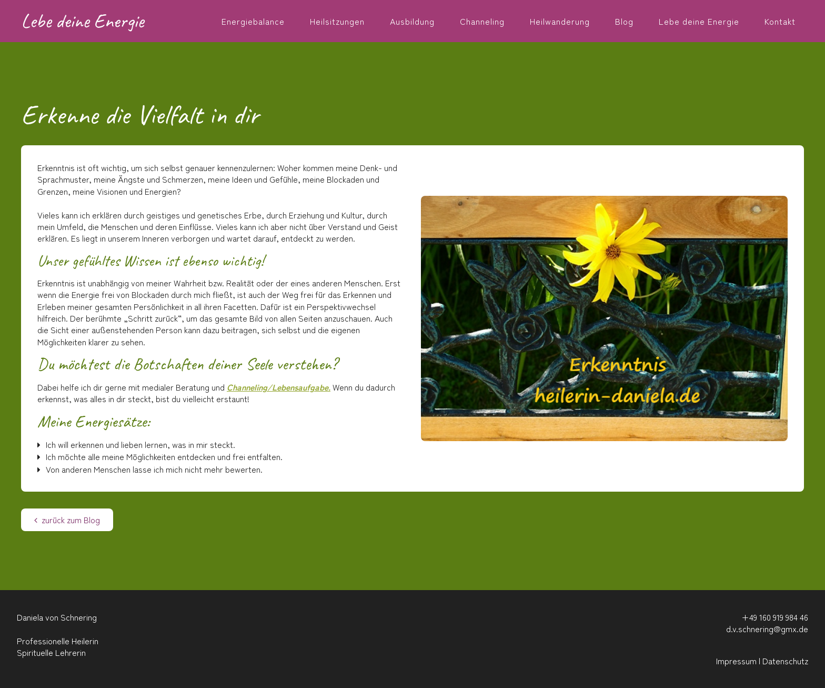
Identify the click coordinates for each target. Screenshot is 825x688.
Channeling (482, 21)
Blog (624, 21)
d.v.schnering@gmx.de (767, 628)
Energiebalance (253, 21)
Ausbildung (412, 21)
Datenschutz (785, 660)
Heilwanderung (560, 21)
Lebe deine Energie (699, 21)
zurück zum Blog (67, 519)
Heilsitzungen (337, 21)
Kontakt (780, 21)
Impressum (736, 660)
